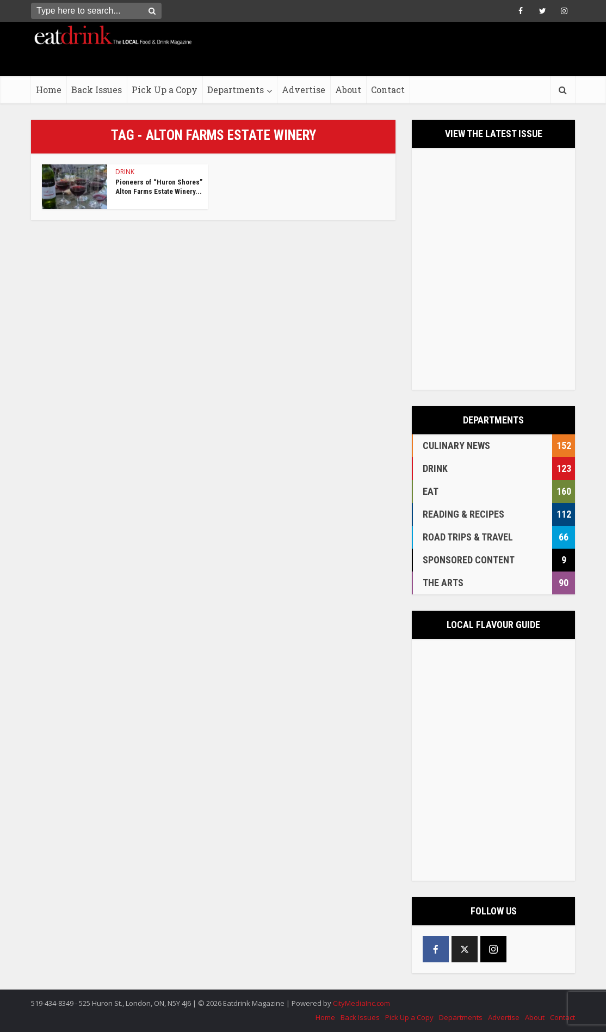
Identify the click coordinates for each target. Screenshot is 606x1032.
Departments (235, 89)
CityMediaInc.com (361, 1003)
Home (48, 89)
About (348, 89)
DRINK (124, 171)
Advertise (303, 89)
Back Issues (96, 89)
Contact (388, 89)
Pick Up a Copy (164, 89)
